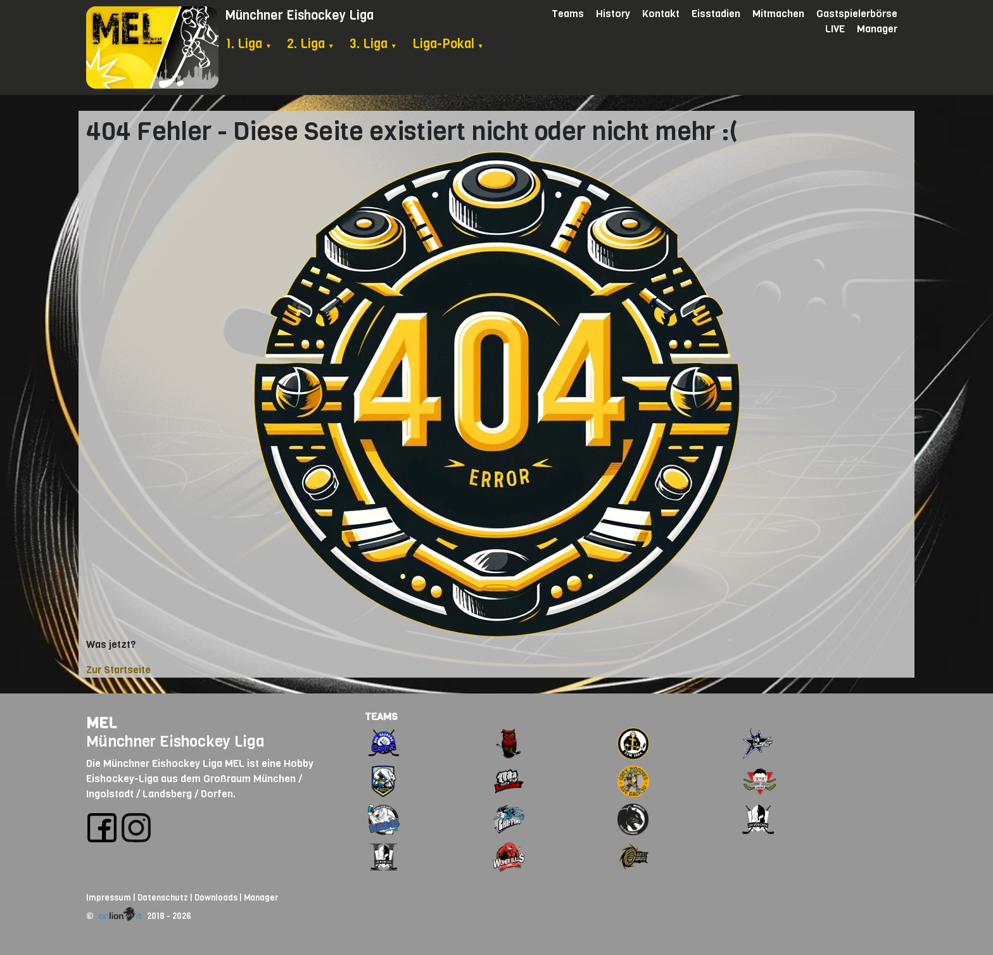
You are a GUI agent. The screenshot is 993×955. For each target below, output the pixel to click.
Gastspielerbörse (856, 13)
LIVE (835, 28)
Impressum (108, 897)
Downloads (215, 897)
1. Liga (248, 44)
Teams (568, 13)
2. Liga (310, 44)
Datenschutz (162, 897)
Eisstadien (716, 13)
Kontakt (661, 13)
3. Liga (373, 44)
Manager (877, 28)
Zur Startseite (118, 669)
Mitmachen (778, 13)
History (613, 13)
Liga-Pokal (448, 44)
